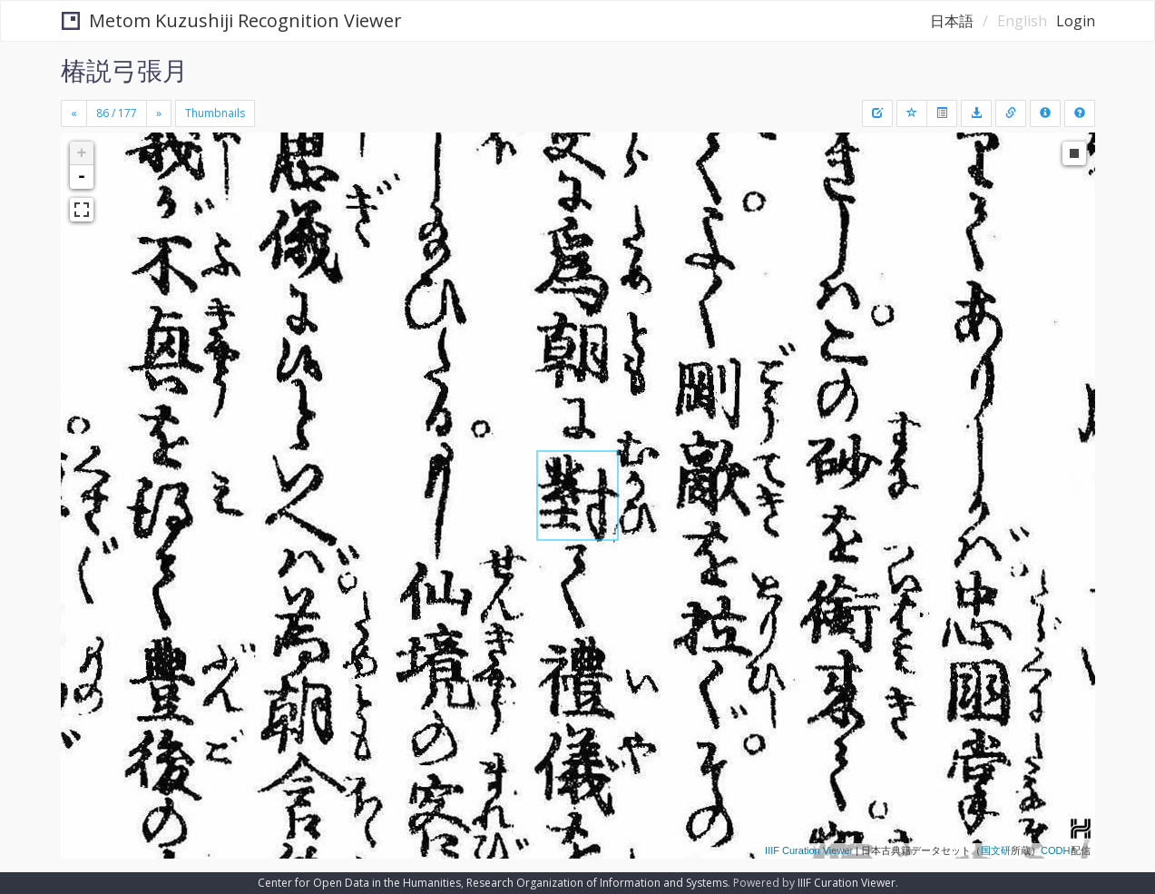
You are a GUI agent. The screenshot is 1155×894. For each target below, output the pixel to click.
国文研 (996, 850)
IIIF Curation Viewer (809, 850)
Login (1075, 21)
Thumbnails (215, 113)
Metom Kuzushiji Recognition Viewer (232, 20)
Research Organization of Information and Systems (597, 882)
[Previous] (74, 113)
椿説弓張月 (124, 70)
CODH (1055, 850)
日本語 (952, 21)
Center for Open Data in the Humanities (359, 882)
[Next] (158, 113)
